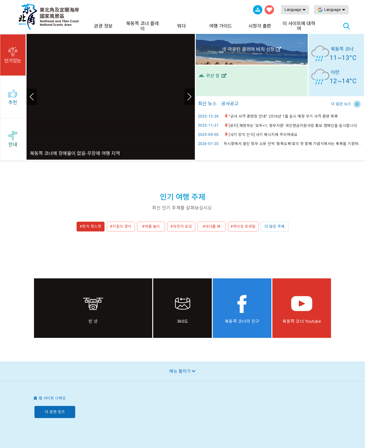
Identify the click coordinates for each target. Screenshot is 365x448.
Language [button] (292, 9)
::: (249, 9)
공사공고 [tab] (229, 103)
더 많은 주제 (274, 226)
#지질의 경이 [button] (121, 226)
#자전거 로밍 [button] (181, 226)
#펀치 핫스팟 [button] (90, 226)
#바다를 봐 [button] (212, 226)
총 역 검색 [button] (346, 26)
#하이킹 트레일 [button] (243, 226)
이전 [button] (32, 97)
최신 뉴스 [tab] (207, 103)
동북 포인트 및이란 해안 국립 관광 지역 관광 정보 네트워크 (49, 17)
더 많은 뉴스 (341, 104)
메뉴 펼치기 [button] (180, 371)
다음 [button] (189, 97)
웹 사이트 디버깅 (52, 398)
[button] (13, 54)
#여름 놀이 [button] (151, 226)
